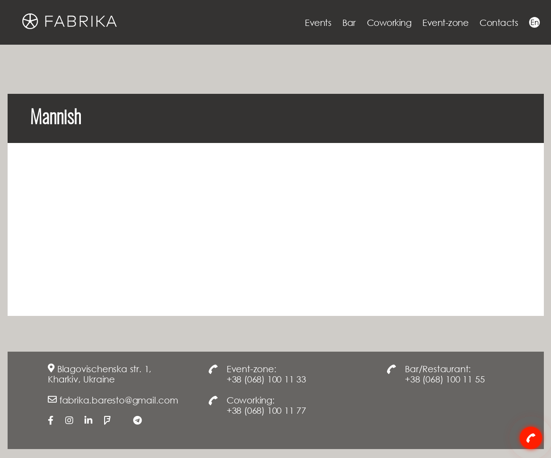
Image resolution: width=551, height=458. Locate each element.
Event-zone (445, 22)
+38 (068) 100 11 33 (266, 379)
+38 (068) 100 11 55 (444, 379)
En (534, 22)
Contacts (498, 22)
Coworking (389, 22)
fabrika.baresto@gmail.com (118, 400)
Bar (349, 22)
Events (318, 22)
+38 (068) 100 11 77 (266, 410)
